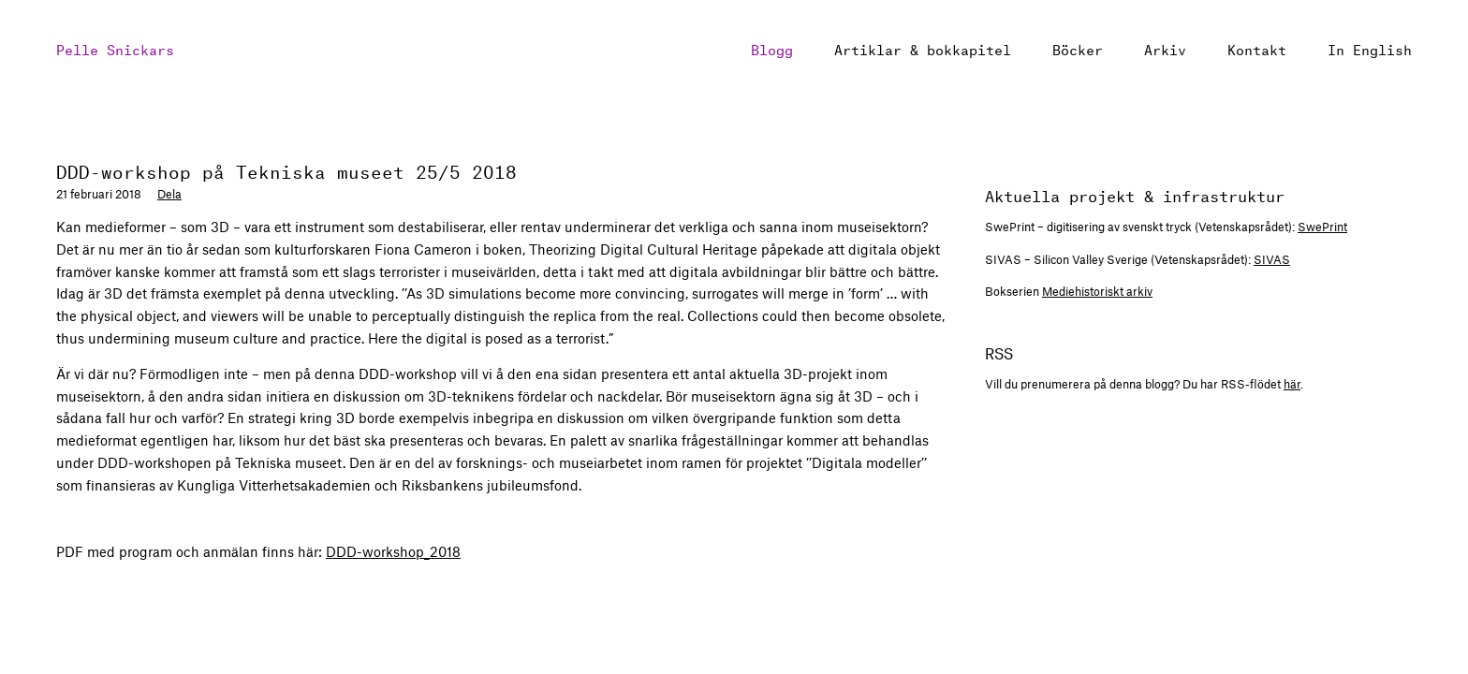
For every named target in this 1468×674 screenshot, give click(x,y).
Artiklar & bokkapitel (922, 48)
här (1292, 383)
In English (1370, 48)
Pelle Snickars (115, 48)
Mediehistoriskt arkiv (1097, 291)
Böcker (1077, 48)
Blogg (772, 48)
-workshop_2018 (393, 551)
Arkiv (1165, 48)
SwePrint (1322, 226)
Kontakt (1256, 48)
